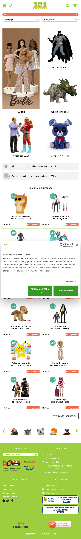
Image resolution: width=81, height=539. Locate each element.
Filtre (40, 14)
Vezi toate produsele (64, 416)
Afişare (69, 281)
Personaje (21, 19)
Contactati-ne (50, 493)
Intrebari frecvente (50, 458)
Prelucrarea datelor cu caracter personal (60, 467)
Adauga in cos (33, 224)
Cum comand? (8, 485)
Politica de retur (9, 496)
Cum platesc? (8, 489)
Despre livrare (8, 493)
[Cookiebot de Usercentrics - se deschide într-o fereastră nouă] (61, 245)
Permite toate (65, 291)
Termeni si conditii (50, 462)
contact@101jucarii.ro (53, 489)
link (54, 166)
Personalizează (40, 290)
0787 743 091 (50, 485)
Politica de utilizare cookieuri (55, 472)
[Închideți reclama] (77, 245)
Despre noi (47, 454)
